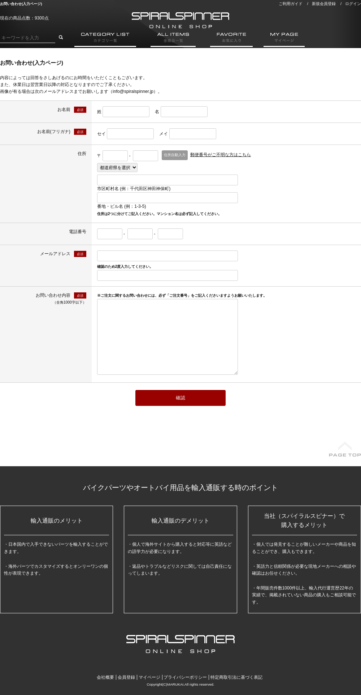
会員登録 (126, 677)
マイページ (149, 677)
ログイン (353, 3)
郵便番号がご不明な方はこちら (220, 154)
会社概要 (105, 677)
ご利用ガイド (291, 3)
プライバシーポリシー (185, 677)
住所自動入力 (175, 155)
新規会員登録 (324, 3)
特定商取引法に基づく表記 (236, 677)
